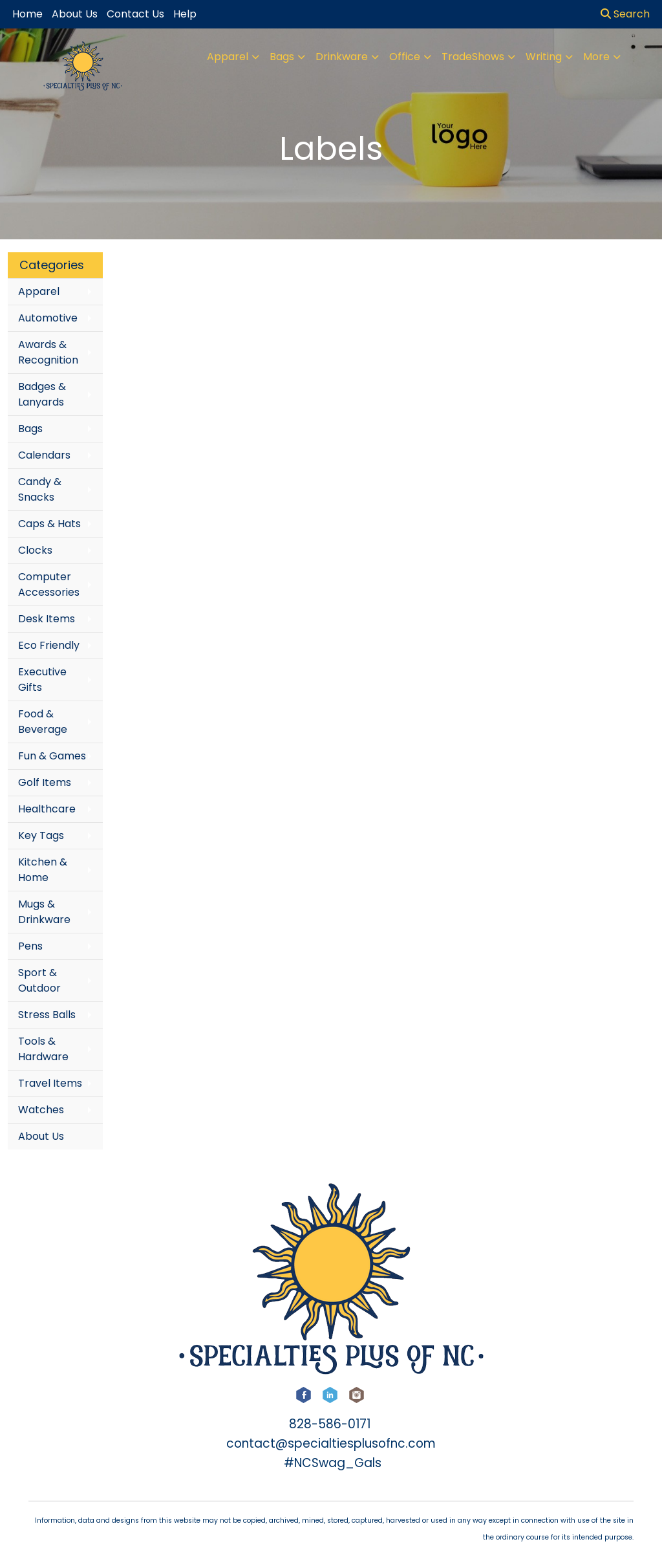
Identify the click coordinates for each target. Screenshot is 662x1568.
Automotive (48, 317)
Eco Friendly (49, 645)
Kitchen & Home (42, 870)
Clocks (35, 550)
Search (625, 13)
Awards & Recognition (48, 352)
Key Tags (41, 835)
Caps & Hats (49, 523)
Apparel (227, 56)
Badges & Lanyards (42, 394)
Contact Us (135, 13)
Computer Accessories (49, 584)
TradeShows (473, 56)
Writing (544, 56)
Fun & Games (52, 755)
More (596, 56)
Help (185, 13)
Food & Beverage (42, 721)
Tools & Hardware (43, 1049)
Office (404, 56)
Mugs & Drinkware (44, 912)
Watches (41, 1109)
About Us (41, 1136)
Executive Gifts (42, 679)
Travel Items (50, 1083)
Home (27, 13)
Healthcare (47, 808)
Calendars (44, 455)
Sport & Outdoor (39, 980)
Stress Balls (47, 1014)
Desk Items (46, 618)
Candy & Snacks (39, 489)
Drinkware (341, 56)
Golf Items (44, 782)
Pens (30, 946)
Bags (282, 56)
